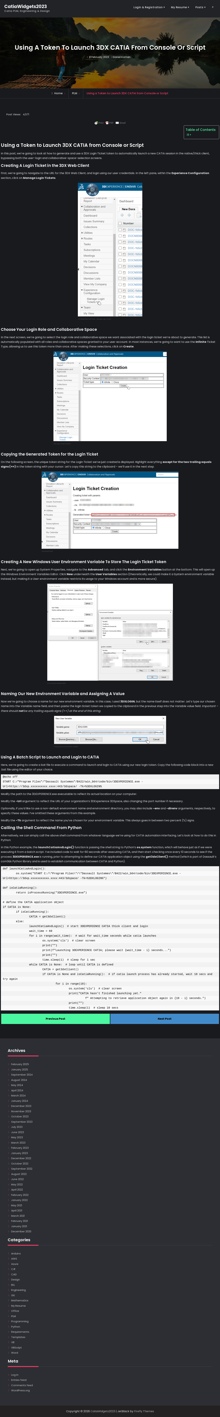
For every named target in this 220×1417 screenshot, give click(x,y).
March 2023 (18, 1142)
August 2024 (19, 1080)
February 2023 (20, 1148)
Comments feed (22, 1385)
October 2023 (20, 1116)
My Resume (179, 7)
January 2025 (19, 1069)
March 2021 (18, 1216)
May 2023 (17, 1137)
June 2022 (17, 1179)
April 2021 (16, 1210)
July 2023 (17, 1127)
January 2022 (19, 1200)
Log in (14, 1375)
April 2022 (17, 1189)
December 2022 (21, 1158)
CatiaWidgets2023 (25, 6)
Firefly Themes (144, 1411)
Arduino (16, 1253)
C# (13, 1269)
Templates (18, 1337)
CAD (14, 1274)
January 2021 (19, 1226)
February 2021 (19, 1221)
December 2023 (21, 1106)
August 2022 (19, 1174)
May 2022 (17, 1184)
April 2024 (17, 1090)
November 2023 (21, 1111)
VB (12, 1342)
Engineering (18, 1290)
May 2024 (17, 1085)
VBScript (16, 1347)
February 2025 (20, 1064)
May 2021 (16, 1205)
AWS (14, 1258)
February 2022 (20, 1195)
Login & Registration (148, 7)
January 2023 (19, 1153)
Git (13, 1295)
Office (15, 1311)
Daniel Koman (121, 57)
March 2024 (18, 1095)
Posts (199, 7)
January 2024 (19, 1101)
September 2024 (22, 1074)
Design (15, 1279)
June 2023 (17, 1132)
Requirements (20, 1332)
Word (14, 1352)
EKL (13, 1285)
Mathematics (19, 1300)
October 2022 (19, 1163)
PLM (74, 93)
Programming (20, 1321)
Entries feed (18, 1380)
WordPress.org (20, 1390)
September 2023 (21, 1122)
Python (15, 1326)
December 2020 (21, 1231)
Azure (14, 1264)
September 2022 (21, 1168)
